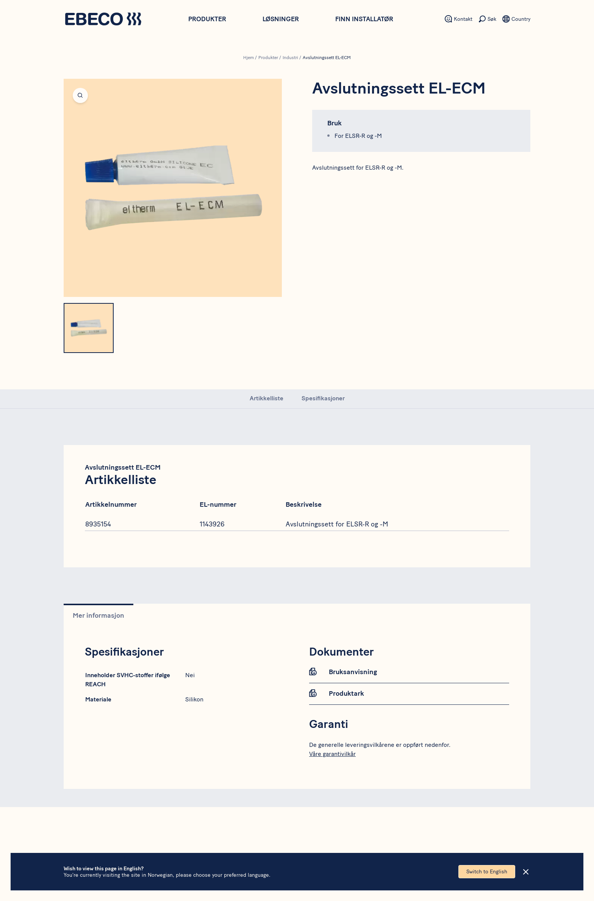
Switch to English (486, 871)
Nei (190, 675)
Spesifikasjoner (323, 398)
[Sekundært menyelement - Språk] (516, 19)
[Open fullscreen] (173, 188)
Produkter (207, 19)
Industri (290, 57)
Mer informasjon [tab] (98, 615)
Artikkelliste (266, 398)
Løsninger (281, 19)
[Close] (525, 871)
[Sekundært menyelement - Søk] (487, 19)
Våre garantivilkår (332, 753)
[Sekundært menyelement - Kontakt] (458, 19)
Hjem (248, 57)
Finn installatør (364, 19)
